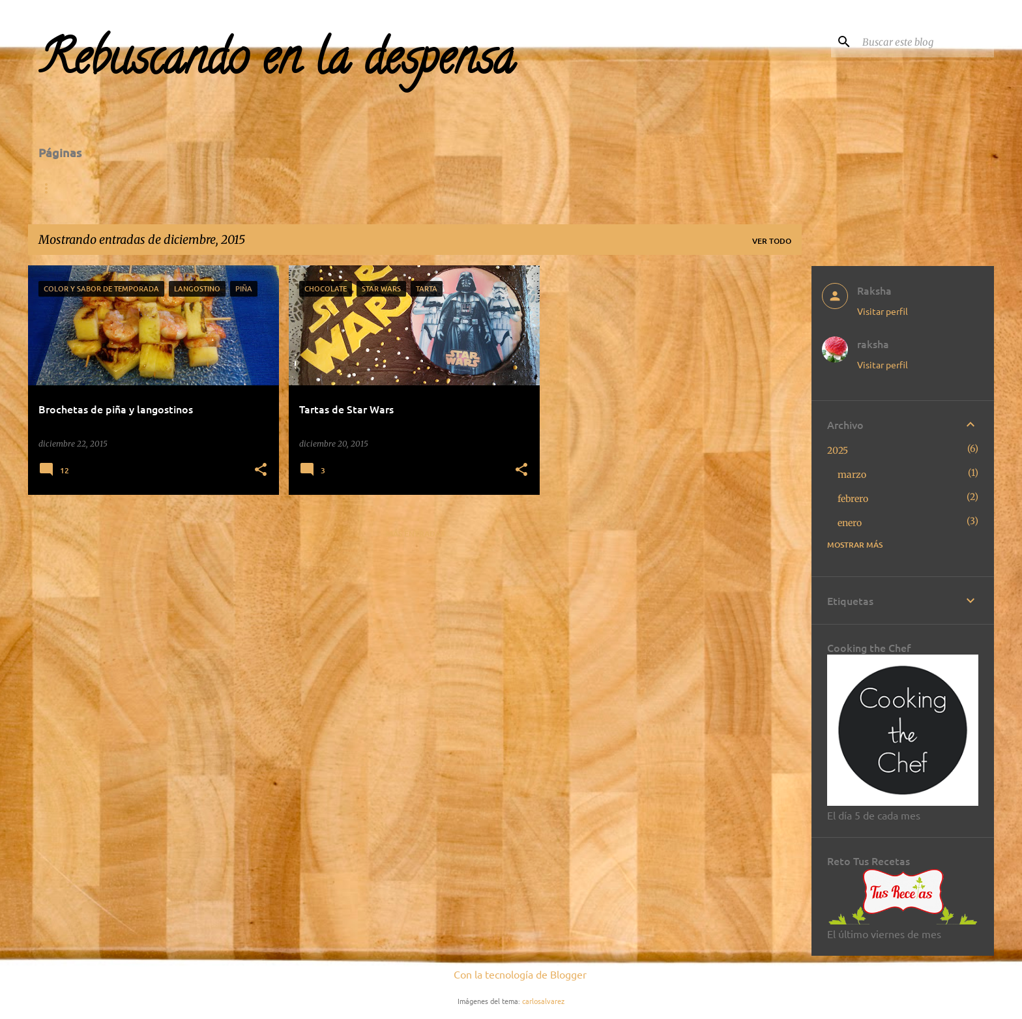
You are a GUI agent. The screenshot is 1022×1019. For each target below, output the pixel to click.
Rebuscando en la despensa (276, 63)
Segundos (667, 188)
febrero (853, 499)
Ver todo (771, 240)
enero (850, 523)
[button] (261, 470)
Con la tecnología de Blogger (511, 974)
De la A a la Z (171, 188)
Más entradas (415, 533)
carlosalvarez (543, 1001)
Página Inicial (73, 188)
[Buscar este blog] (925, 41)
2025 (837, 450)
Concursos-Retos (371, 188)
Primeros (588, 188)
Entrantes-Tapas (490, 188)
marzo (852, 474)
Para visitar (264, 188)
